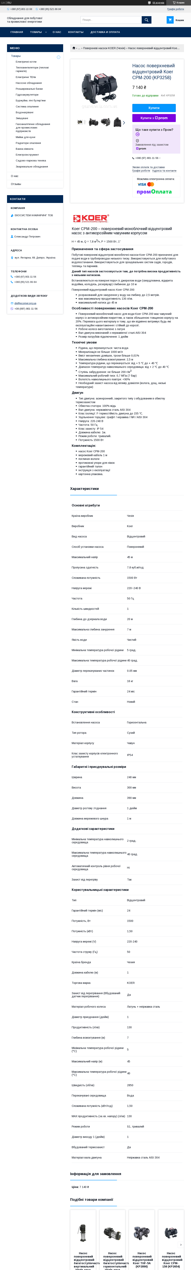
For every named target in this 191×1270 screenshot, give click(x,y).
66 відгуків (158, 2)
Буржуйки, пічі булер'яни (31, 100)
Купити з (154, 118)
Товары (36, 32)
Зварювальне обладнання (32, 166)
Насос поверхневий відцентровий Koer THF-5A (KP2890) (143, 1260)
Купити (154, 108)
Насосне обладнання (29, 82)
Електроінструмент (27, 154)
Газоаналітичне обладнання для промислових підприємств (33, 128)
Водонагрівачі (24, 112)
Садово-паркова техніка (31, 160)
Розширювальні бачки (29, 88)
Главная (17, 32)
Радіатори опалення (28, 143)
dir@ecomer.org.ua (25, 303)
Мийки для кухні (25, 137)
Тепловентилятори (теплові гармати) (32, 69)
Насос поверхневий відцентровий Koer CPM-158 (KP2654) (172, 1260)
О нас (57, 32)
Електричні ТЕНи (26, 77)
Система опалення (27, 106)
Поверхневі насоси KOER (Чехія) (104, 48)
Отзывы (16, 184)
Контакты (75, 32)
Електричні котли (26, 61)
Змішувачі (22, 118)
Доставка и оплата (105, 32)
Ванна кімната (24, 148)
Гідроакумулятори (27, 94)
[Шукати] (146, 20)
